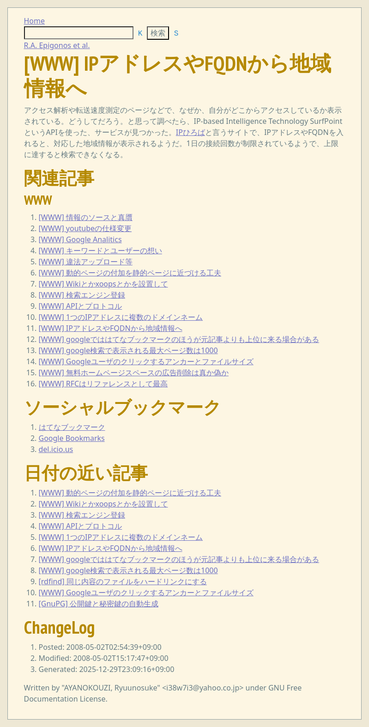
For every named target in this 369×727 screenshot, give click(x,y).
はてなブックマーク (72, 427)
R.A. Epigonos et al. (57, 45)
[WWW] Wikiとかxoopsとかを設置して (103, 284)
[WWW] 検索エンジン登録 (82, 295)
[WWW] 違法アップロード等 (86, 262)
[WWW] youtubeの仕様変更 (85, 228)
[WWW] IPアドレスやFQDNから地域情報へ (110, 328)
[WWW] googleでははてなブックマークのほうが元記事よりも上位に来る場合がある (179, 339)
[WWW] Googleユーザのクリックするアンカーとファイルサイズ (146, 361)
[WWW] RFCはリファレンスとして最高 (103, 384)
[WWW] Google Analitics (80, 239)
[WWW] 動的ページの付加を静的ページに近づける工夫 (130, 273)
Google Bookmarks (72, 438)
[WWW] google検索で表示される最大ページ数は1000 (128, 350)
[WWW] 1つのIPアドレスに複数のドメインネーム (121, 317)
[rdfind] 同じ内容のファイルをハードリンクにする (123, 581)
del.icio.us (56, 449)
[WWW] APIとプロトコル (80, 306)
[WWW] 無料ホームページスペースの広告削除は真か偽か (134, 372)
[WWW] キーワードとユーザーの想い (100, 250)
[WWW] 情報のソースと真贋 (86, 217)
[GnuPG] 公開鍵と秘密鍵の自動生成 (98, 604)
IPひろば (190, 132)
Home (34, 21)
